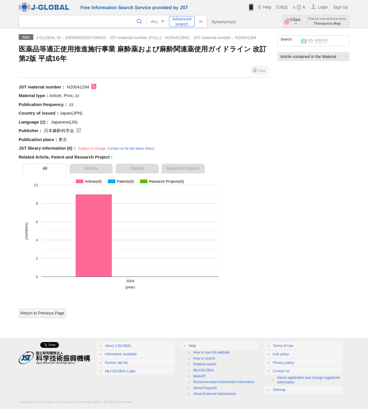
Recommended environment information (223, 382)
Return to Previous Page (42, 313)
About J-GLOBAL (118, 346)
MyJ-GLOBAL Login (120, 371)
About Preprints (205, 388)
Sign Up (340, 7)
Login (323, 7)
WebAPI (199, 376)
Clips (295, 21)
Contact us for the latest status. (131, 148)
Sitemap (279, 390)
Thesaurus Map (327, 21)
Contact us (281, 371)
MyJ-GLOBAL (203, 370)
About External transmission (214, 394)
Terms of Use (283, 346)
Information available (121, 354)
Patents (137, 168)
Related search (204, 364)
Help (267, 7)
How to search (204, 358)
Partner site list (116, 363)
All (45, 168)
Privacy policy (283, 363)
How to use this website (211, 352)
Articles (91, 168)
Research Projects (183, 168)
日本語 (282, 7)
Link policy (281, 354)
